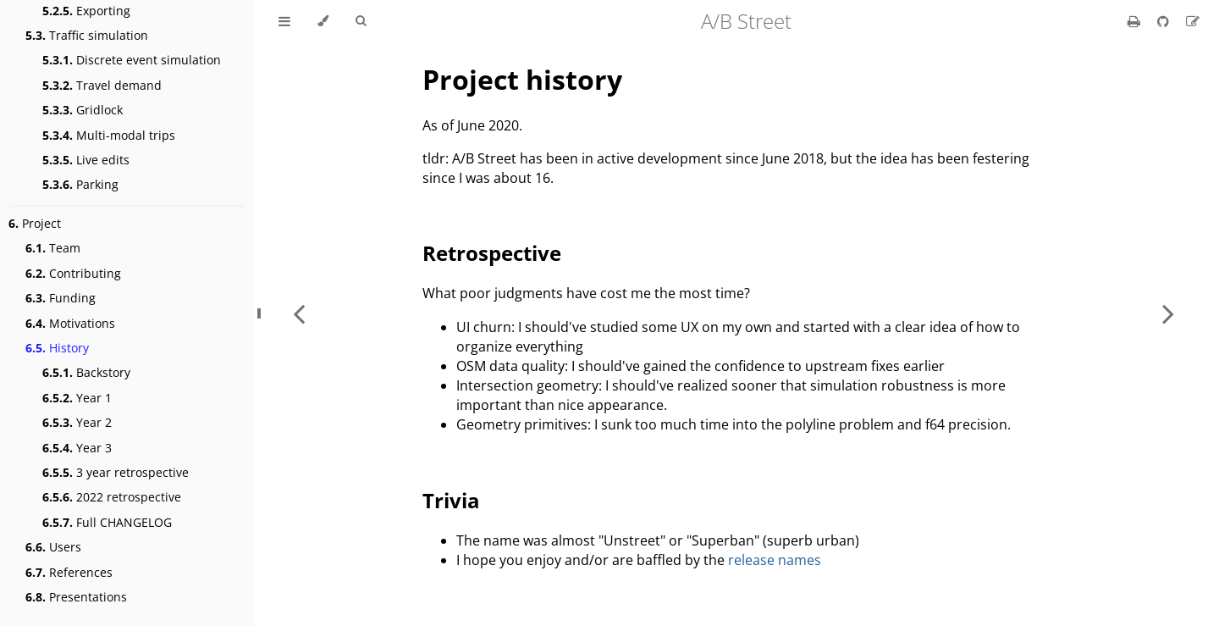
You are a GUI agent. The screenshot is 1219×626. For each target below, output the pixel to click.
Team (52, 248)
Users (53, 547)
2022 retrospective (111, 497)
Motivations (70, 323)
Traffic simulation (86, 35)
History (57, 348)
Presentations (76, 597)
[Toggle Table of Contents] (284, 21)
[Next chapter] (1168, 313)
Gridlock (82, 110)
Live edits (86, 160)
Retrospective (491, 253)
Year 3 (77, 448)
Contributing (73, 273)
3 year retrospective (115, 472)
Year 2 (77, 422)
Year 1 (77, 398)
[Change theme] (323, 21)
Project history (522, 79)
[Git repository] (1164, 21)
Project (34, 223)
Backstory (86, 372)
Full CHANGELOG (107, 522)
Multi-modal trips (108, 135)
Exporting (86, 11)
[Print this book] (1135, 21)
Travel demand (102, 85)
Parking (80, 184)
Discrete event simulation (131, 60)
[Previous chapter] (299, 313)
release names (774, 560)
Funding (60, 298)
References (69, 572)
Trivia (451, 500)
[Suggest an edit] (1192, 21)
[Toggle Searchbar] (360, 21)
